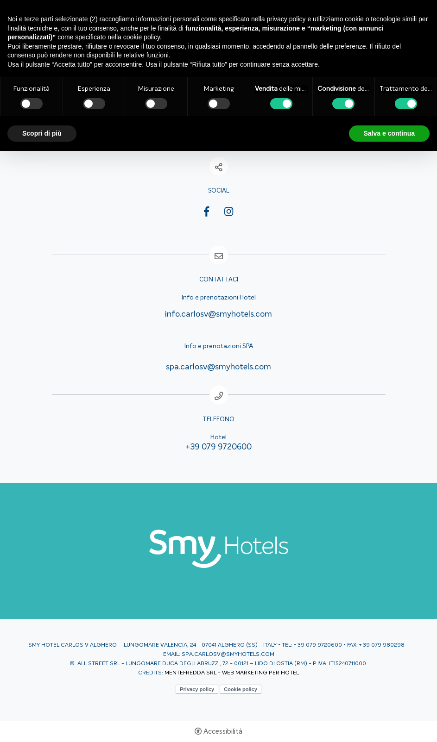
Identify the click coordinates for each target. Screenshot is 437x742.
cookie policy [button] (141, 37)
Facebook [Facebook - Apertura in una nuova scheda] (206, 213)
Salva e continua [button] (389, 133)
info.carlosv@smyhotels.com (218, 314)
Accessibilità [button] (222, 731)
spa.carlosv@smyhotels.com (218, 367)
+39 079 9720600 (219, 447)
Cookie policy (240, 689)
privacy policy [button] (286, 19)
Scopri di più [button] (42, 133)
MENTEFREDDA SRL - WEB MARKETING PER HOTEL (232, 673)
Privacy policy (197, 689)
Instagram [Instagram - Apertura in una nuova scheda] (228, 211)
